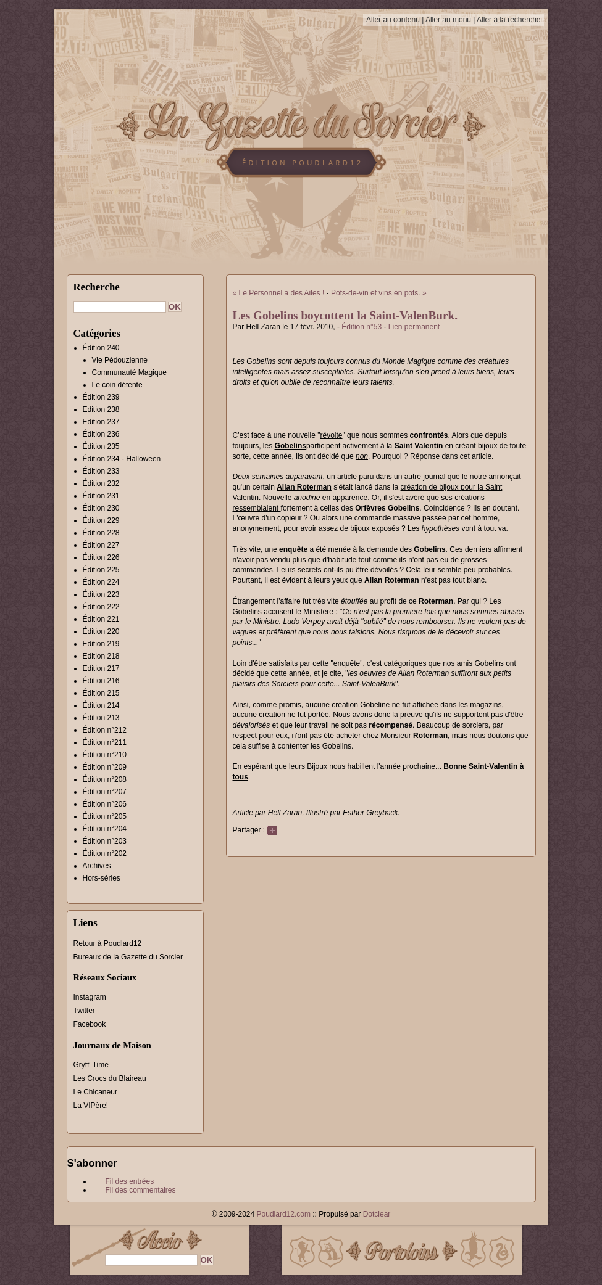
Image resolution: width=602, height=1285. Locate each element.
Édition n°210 (105, 754)
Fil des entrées (130, 1181)
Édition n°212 (105, 730)
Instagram (89, 997)
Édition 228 (101, 532)
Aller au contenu (393, 19)
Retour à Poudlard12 (107, 943)
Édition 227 (101, 545)
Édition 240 (101, 347)
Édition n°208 (105, 779)
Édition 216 (101, 680)
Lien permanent (414, 326)
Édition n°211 (105, 742)
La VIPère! (91, 1105)
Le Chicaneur (95, 1092)
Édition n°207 (105, 791)
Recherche (96, 287)
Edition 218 (101, 656)
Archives (97, 865)
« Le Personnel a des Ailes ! (279, 293)
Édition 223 (101, 594)
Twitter (84, 1010)
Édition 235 (101, 446)
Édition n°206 (105, 804)
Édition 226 (101, 557)
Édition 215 (101, 693)
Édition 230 (101, 508)
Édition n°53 (361, 326)
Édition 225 (101, 569)
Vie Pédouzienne (120, 360)
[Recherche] (119, 307)
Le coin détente (117, 384)
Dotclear (377, 1214)
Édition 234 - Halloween (122, 458)
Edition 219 (101, 643)
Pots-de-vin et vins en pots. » (379, 293)
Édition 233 (101, 471)
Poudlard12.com (284, 1214)
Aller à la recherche (508, 19)
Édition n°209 (105, 767)
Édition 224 (101, 582)
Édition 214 (101, 705)
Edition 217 (101, 668)
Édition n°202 (105, 853)
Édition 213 (101, 717)
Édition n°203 (105, 841)
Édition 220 (101, 631)
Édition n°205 (105, 816)
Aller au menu (448, 19)
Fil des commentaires (141, 1190)
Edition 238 (101, 409)
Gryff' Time (91, 1065)
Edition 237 (101, 421)
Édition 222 (101, 606)
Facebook (89, 1024)
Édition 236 (101, 434)
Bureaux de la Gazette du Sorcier (128, 957)
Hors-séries (101, 878)
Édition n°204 (105, 828)
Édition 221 (101, 619)
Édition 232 (101, 483)
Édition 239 (101, 397)
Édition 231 (101, 495)
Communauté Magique (129, 372)
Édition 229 (101, 520)
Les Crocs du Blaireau (109, 1078)
